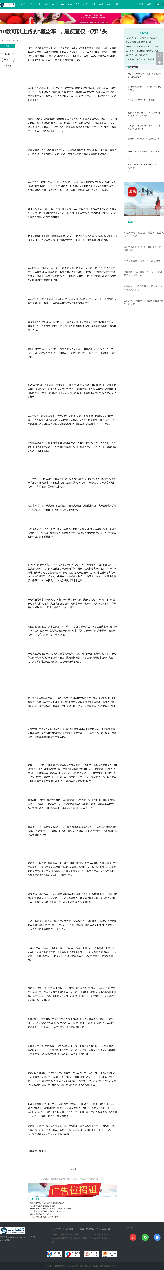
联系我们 (69, 1229)
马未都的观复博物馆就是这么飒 (42, 1206)
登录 (141, 4)
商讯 (101, 4)
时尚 (70, 4)
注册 (149, 4)
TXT (97, 1229)
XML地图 (79, 1229)
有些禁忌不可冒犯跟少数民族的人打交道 (142, 47)
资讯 (31, 4)
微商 (109, 4)
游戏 (62, 4)
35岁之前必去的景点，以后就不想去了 (45, 1217)
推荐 (129, 145)
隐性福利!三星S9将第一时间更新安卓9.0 (143, 139)
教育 (85, 4)
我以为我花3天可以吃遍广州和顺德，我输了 (47, 1203)
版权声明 (106, 1229)
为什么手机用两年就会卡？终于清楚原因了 (144, 152)
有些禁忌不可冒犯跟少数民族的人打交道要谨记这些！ (51, 1209)
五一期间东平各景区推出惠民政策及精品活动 (47, 1211)
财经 (38, 4)
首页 (23, 4)
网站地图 (90, 1229)
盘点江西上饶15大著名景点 (40, 1214)
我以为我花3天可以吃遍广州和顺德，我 (141, 38)
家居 (78, 4)
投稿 (159, 4)
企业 (93, 4)
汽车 (54, 4)
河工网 (42, 1151)
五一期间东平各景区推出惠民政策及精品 (142, 51)
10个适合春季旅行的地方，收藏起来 (142, 100)
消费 (117, 4)
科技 (46, 4)
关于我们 (58, 1229)
